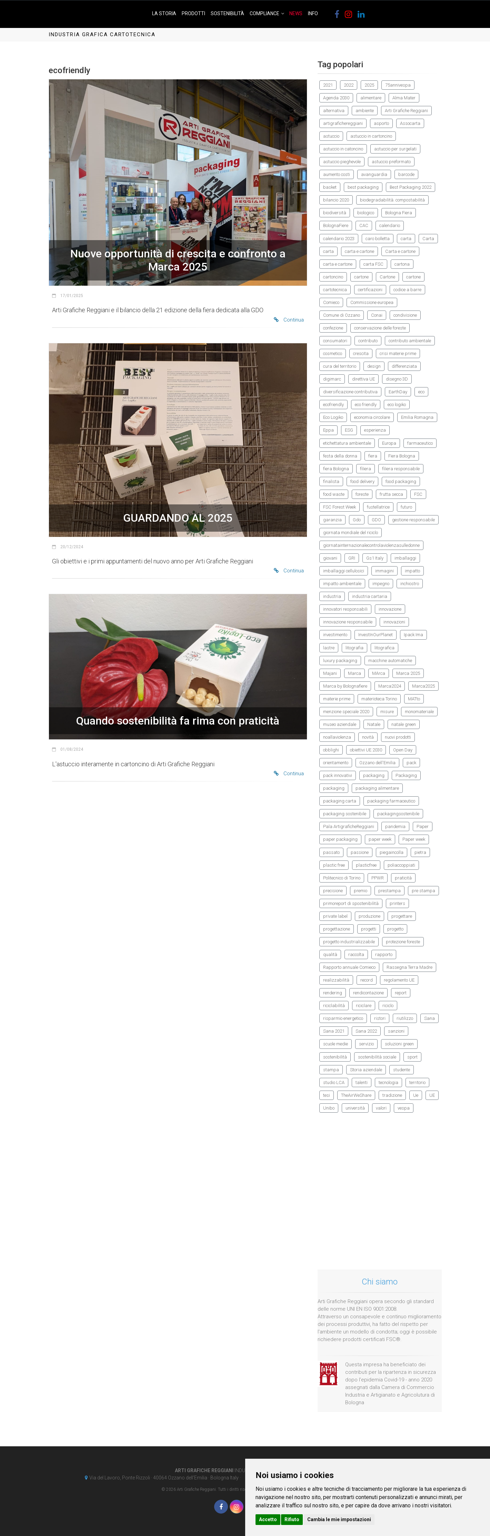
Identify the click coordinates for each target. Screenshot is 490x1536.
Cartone (387, 276)
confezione (333, 328)
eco (421, 391)
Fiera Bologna (401, 456)
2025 (369, 85)
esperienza (375, 430)
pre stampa (423, 890)
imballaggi (405, 558)
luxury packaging (340, 660)
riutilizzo (405, 1018)
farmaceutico (420, 443)
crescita (361, 353)
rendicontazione (368, 992)
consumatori (335, 340)
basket (330, 187)
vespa (404, 1108)
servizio (366, 1043)
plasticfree (366, 865)
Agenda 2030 (336, 97)
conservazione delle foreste (380, 328)
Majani (330, 673)
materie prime (336, 698)
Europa (389, 443)
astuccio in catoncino (343, 148)
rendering (332, 992)
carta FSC (373, 264)
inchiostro (409, 583)
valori (381, 1108)
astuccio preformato (391, 161)
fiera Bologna (336, 468)
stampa (331, 1069)
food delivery (362, 481)
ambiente (365, 110)
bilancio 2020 (336, 200)
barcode (406, 174)
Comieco (331, 302)
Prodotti (193, 13)
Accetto (268, 1519)
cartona (402, 264)
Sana (429, 1018)
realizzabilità (336, 980)
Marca (354, 673)
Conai (376, 315)
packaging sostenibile (344, 813)
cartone (361, 276)
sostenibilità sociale (377, 1057)
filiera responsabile (401, 468)
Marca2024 (389, 686)
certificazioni (370, 289)
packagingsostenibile (398, 813)
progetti (368, 929)
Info (313, 13)
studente (401, 1069)
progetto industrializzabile (349, 941)
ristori (380, 1018)
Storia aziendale (366, 1069)
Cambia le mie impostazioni (339, 1519)
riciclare (363, 1005)
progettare (401, 916)
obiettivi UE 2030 (366, 749)
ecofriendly (333, 404)
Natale (373, 724)
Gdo (357, 519)
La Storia (164, 13)
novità (368, 737)
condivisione (405, 315)
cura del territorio (339, 366)
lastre (328, 647)
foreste (362, 494)
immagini (384, 570)
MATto (414, 698)
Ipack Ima (413, 634)
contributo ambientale (410, 340)
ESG (349, 430)
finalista (331, 481)
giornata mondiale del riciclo (350, 532)
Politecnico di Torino (341, 877)
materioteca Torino (379, 698)
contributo (368, 340)
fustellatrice (378, 507)
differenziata (404, 366)
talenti (362, 1082)
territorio (417, 1082)
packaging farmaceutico (391, 801)
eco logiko (397, 404)
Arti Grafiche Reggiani (406, 110)
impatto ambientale (342, 583)
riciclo (387, 1005)
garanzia (332, 519)
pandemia (395, 826)
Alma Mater (404, 97)
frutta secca (391, 494)
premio (360, 890)
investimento (335, 634)
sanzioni (396, 1031)
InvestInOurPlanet (375, 634)
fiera (372, 456)
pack (411, 762)
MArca (378, 673)
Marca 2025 (408, 673)
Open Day (402, 749)
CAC (363, 225)
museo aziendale (339, 724)
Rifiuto (291, 1519)
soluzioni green (399, 1043)
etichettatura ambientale (347, 443)
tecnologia (388, 1082)
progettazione (336, 929)
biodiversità (334, 212)
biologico (365, 212)
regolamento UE (399, 980)
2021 (328, 85)
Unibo (328, 1108)
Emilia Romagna (417, 417)
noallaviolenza (337, 737)
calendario (389, 225)
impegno (380, 583)
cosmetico (332, 353)
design (374, 366)
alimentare (370, 97)
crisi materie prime (398, 353)
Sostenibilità (227, 13)
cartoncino (333, 276)
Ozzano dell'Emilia (377, 762)
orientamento (335, 762)
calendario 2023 (338, 238)
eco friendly (366, 404)
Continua (289, 320)
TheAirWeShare (356, 1095)
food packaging (401, 481)
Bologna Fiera (398, 212)
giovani (330, 558)
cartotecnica (335, 289)
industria (332, 596)
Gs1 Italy (374, 558)
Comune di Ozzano (341, 315)
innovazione (390, 609)
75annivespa (398, 85)
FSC (418, 494)
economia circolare (372, 417)
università (355, 1108)
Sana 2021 (333, 1031)
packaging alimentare (377, 788)
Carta (428, 238)
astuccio (331, 136)
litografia (354, 647)
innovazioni (394, 621)
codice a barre (407, 289)
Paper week (413, 839)
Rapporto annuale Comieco (349, 967)
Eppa (328, 430)
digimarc (332, 379)
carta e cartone (359, 251)
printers (397, 903)
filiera (365, 468)
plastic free (334, 865)
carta (406, 238)
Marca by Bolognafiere (345, 686)
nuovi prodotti (398, 737)
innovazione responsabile (347, 621)
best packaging (363, 187)
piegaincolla (391, 852)
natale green (403, 724)
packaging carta (339, 801)
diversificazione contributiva (350, 391)
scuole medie (335, 1043)
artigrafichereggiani (343, 123)
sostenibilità (335, 1057)
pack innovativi (337, 775)
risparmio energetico (343, 1018)
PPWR (377, 877)
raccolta (356, 954)
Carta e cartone (400, 251)
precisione (333, 890)
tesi (326, 1095)
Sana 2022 (366, 1031)
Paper (423, 826)
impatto (412, 570)
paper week (380, 839)
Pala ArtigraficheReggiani (348, 826)
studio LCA (333, 1082)
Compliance (264, 13)
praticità (403, 877)
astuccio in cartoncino (371, 136)
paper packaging (340, 839)
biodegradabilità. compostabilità (392, 200)
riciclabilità (334, 1005)
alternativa (333, 110)
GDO (376, 519)
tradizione (392, 1095)
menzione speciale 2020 (346, 711)
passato (331, 852)
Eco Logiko (333, 417)
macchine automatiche (390, 660)
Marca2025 (423, 686)
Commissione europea (371, 302)
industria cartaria (369, 596)
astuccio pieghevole (342, 161)
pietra (420, 852)
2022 (348, 85)
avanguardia (374, 174)
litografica (384, 647)
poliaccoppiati (401, 865)
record (366, 980)
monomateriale (419, 711)
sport (412, 1057)
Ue (415, 1095)
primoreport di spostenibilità (351, 903)
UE (432, 1095)
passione (360, 852)
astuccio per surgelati (395, 148)
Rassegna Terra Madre (409, 967)
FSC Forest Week (339, 507)
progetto (395, 929)
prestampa (389, 890)
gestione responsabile (413, 519)
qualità (330, 954)
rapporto (383, 954)
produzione (369, 916)
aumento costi (336, 174)
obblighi (331, 749)
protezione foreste (403, 941)
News (295, 13)
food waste (333, 494)
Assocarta (410, 123)
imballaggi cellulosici (343, 570)
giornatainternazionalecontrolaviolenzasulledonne (371, 545)
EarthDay (398, 391)
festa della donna (340, 456)
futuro (406, 507)
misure (387, 711)
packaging (373, 775)
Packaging (406, 775)
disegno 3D (397, 379)
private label (335, 916)
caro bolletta (378, 238)
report (401, 992)
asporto (381, 123)
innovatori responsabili (345, 609)
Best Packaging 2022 (410, 187)
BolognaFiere (335, 225)
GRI (351, 558)
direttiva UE (363, 379)
